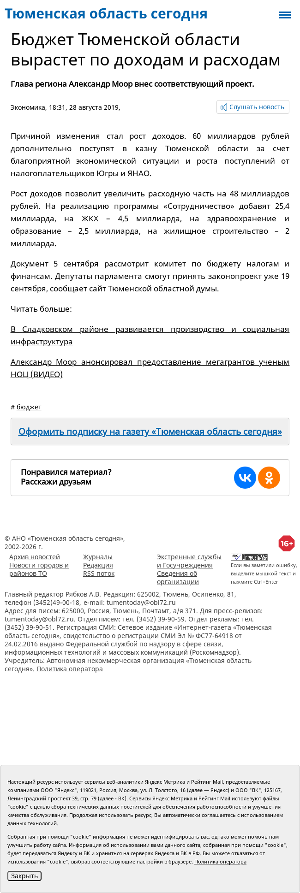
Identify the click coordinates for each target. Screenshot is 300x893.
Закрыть (24, 875)
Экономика (28, 107)
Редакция (98, 565)
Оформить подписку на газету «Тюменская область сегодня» (150, 432)
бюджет (29, 406)
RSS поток (98, 573)
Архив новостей (34, 556)
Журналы (98, 556)
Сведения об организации (178, 577)
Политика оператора (69, 668)
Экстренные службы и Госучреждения (189, 560)
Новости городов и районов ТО (39, 569)
